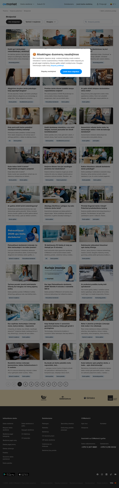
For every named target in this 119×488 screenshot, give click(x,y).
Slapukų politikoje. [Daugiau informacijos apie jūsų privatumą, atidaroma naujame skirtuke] (57, 65)
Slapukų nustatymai (48, 71)
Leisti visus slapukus (71, 71)
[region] (60, 63)
